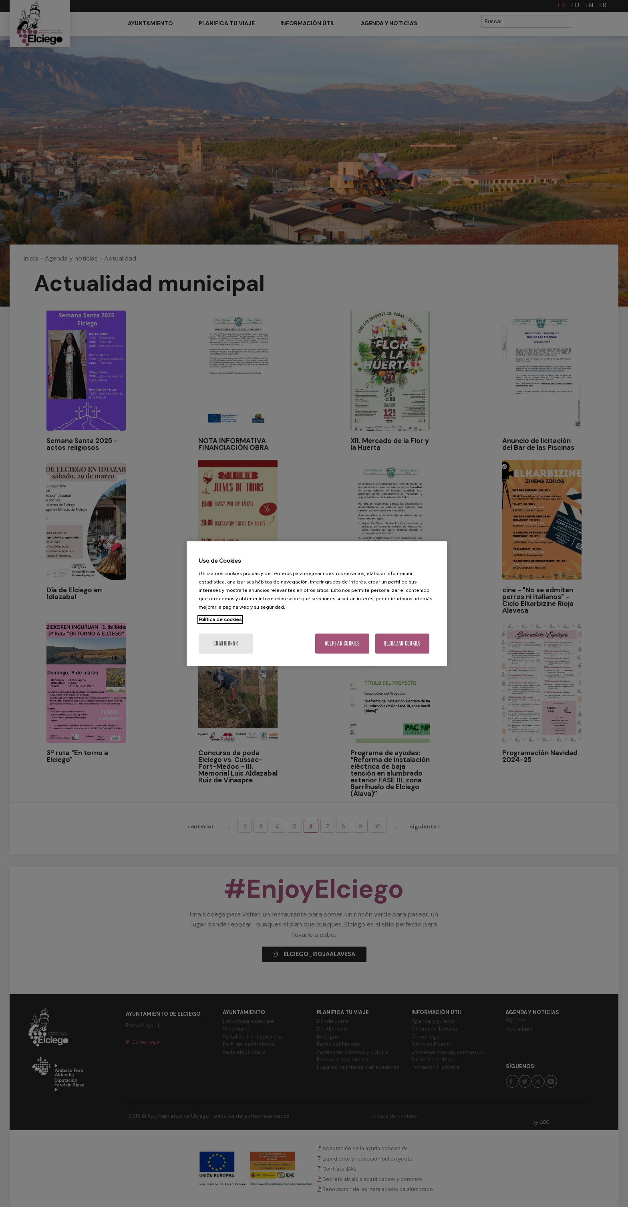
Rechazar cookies (402, 643)
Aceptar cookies (342, 643)
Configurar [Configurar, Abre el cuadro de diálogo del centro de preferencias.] (225, 643)
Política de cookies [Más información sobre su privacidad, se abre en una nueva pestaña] (220, 619)
